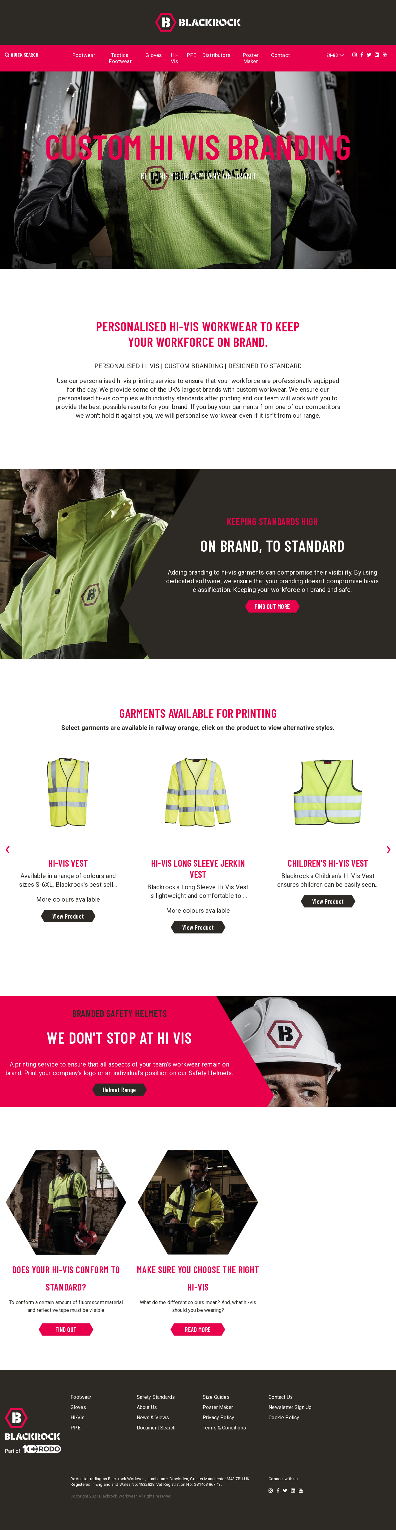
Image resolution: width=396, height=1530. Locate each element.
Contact (280, 55)
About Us (147, 1407)
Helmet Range (119, 1089)
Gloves (153, 55)
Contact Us (281, 1397)
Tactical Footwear (120, 58)
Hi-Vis (175, 58)
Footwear (83, 55)
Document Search (156, 1428)
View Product (68, 916)
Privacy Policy (218, 1417)
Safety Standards (156, 1397)
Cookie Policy (284, 1417)
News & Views (153, 1417)
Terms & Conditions (224, 1428)
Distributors (216, 55)
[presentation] (7, 848)
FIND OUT (66, 1329)
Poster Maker (251, 58)
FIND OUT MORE (272, 606)
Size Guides (216, 1397)
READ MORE (198, 1329)
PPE (191, 55)
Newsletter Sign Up (290, 1407)
